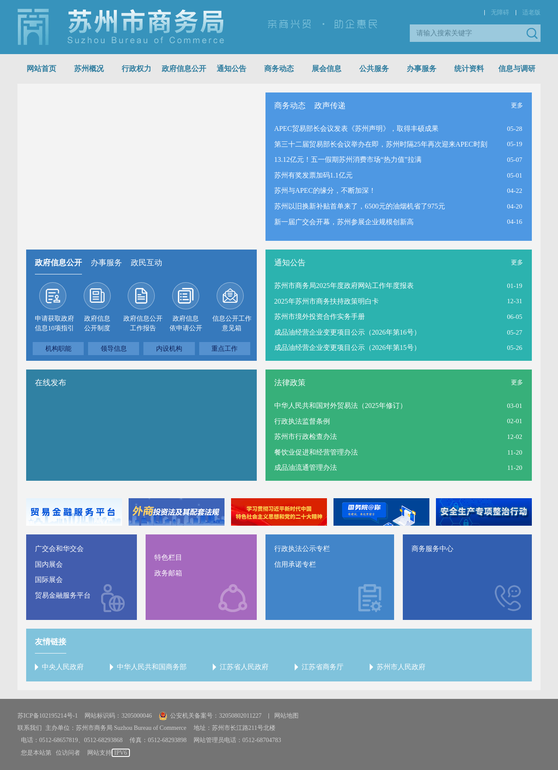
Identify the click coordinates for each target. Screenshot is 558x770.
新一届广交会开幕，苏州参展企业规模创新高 (344, 222)
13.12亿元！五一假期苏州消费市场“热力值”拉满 (348, 159)
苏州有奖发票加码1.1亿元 (313, 175)
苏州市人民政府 (401, 667)
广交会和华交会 (59, 548)
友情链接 (50, 641)
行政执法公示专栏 (302, 548)
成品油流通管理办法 (305, 467)
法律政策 (290, 382)
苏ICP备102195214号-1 (47, 715)
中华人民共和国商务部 (152, 667)
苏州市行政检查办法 (305, 436)
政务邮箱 (168, 573)
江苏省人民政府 (244, 667)
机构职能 (58, 348)
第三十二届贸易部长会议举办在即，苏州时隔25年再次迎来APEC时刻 (380, 144)
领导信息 (114, 348)
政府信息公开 (184, 69)
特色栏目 (168, 557)
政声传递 (330, 105)
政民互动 (146, 262)
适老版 (531, 12)
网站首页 (41, 69)
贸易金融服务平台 (63, 595)
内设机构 (169, 348)
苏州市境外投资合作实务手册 (319, 316)
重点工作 (224, 348)
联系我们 (29, 728)
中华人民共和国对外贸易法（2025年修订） (340, 405)
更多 (517, 105)
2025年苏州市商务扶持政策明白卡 (326, 301)
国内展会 (49, 564)
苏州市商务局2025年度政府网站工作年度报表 (344, 285)
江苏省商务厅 (323, 667)
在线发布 (50, 382)
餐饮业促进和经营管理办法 (316, 452)
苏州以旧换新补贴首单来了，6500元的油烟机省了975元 (359, 206)
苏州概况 (89, 69)
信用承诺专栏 (295, 564)
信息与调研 (516, 69)
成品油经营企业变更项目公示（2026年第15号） (347, 347)
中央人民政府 (63, 667)
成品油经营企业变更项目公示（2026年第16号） (347, 332)
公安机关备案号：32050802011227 (210, 715)
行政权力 (136, 69)
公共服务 (374, 69)
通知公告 (231, 69)
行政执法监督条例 (302, 421)
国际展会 (49, 579)
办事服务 (421, 69)
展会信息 (326, 69)
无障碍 (500, 12)
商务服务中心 (432, 548)
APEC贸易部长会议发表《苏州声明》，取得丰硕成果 (356, 128)
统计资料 (469, 69)
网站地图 (286, 715)
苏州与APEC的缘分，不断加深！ (325, 190)
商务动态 (279, 69)
